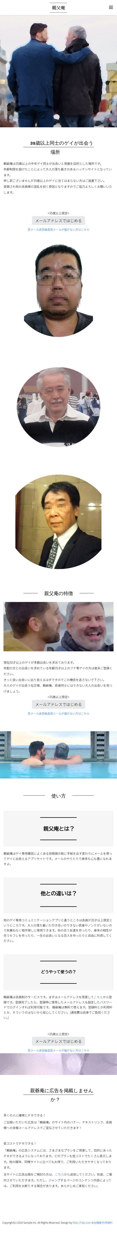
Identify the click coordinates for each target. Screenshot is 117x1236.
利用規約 (107, 1222)
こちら (98, 997)
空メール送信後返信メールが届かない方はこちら (58, 229)
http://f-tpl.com (82, 1222)
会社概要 (96, 1222)
